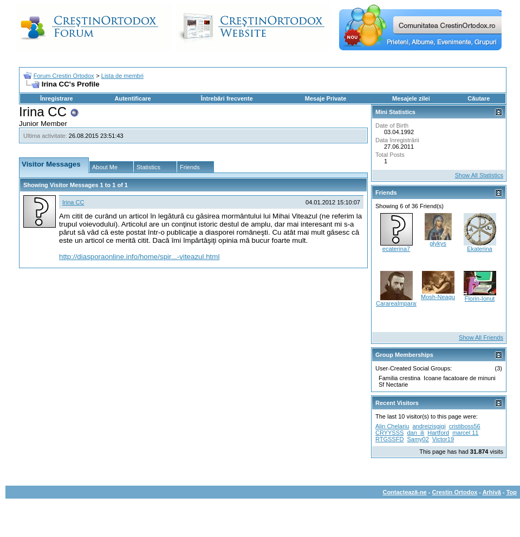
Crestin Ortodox (455, 492)
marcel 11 (465, 432)
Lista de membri (122, 75)
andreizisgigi (428, 426)
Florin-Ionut (480, 298)
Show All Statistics (479, 175)
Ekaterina (479, 249)
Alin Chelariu (392, 426)
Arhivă (492, 492)
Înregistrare (56, 98)
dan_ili (415, 432)
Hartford (438, 432)
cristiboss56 (464, 426)
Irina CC (73, 202)
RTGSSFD (389, 439)
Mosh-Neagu (438, 297)
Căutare (478, 98)
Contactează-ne (404, 492)
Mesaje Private (325, 98)
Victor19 (443, 439)
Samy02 (417, 439)
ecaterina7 (396, 249)
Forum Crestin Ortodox (64, 75)
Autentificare (132, 98)
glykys (438, 243)
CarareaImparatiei (400, 303)
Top (511, 492)
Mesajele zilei (411, 98)
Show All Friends (481, 337)
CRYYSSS (389, 432)
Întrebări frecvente (227, 98)
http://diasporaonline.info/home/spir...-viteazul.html (139, 257)
